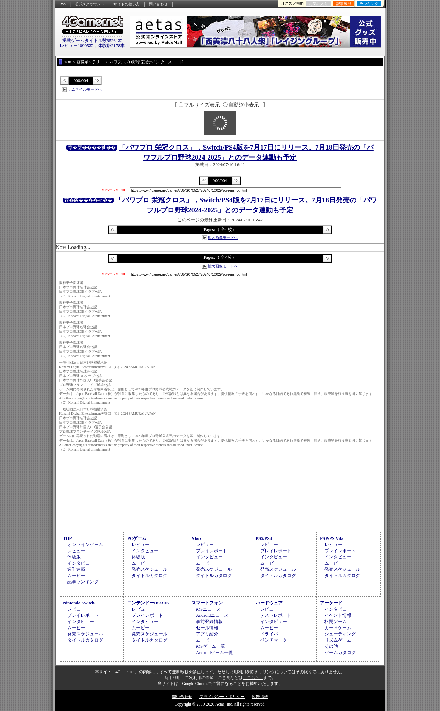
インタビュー (80, 563)
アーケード (331, 603)
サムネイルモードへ (85, 89)
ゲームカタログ (340, 652)
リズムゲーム (337, 640)
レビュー (76, 550)
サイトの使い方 (126, 4)
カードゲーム (337, 627)
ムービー (76, 575)
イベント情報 (337, 615)
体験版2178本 (111, 45)
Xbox (196, 538)
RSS (62, 4)
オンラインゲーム (85, 544)
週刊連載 (76, 569)
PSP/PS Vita (331, 538)
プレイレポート (211, 550)
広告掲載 (260, 696)
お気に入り (318, 4)
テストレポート (276, 615)
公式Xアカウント (89, 4)
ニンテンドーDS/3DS (148, 603)
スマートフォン (207, 603)
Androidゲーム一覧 (214, 652)
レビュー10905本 (77, 45)
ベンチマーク (273, 640)
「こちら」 (253, 677)
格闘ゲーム (335, 621)
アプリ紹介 (207, 633)
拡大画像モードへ (223, 237)
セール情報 (207, 627)
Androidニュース (212, 615)
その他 (331, 646)
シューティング (340, 633)
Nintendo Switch (79, 603)
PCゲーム (136, 538)
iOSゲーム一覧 (210, 646)
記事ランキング (83, 581)
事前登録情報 (209, 621)
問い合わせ (158, 4)
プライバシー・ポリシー (222, 696)
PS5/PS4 (264, 538)
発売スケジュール (149, 569)
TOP (67, 538)
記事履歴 (343, 4)
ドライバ (269, 633)
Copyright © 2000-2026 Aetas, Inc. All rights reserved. (220, 704)
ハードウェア (269, 603)
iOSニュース (208, 609)
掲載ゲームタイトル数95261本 (92, 40)
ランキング (369, 4)
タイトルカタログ (149, 575)
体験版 (74, 556)
